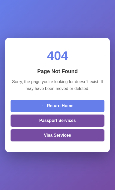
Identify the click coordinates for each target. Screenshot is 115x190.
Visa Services (57, 135)
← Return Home (58, 105)
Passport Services (57, 120)
